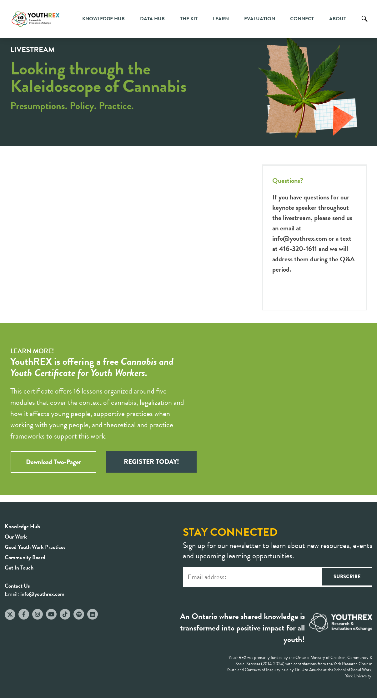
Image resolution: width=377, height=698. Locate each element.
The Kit (189, 19)
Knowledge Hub (103, 19)
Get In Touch (19, 567)
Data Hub (152, 19)
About (337, 19)
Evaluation (259, 19)
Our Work (16, 536)
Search (364, 23)
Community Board (25, 557)
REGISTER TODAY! (151, 461)
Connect (302, 19)
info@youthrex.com (299, 238)
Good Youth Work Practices (35, 547)
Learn (221, 19)
